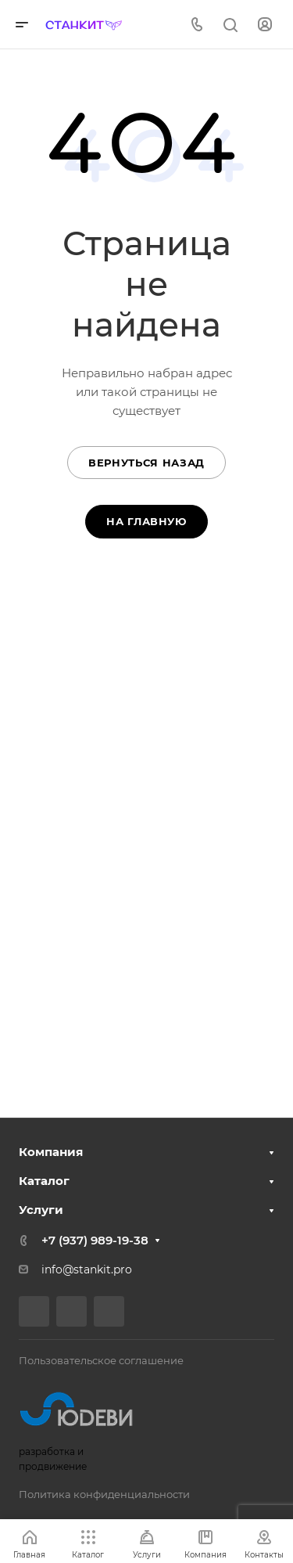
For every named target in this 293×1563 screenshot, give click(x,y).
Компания (51, 1151)
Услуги (41, 1209)
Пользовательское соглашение (101, 1360)
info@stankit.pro (86, 1269)
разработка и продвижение (83, 1426)
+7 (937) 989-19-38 (94, 1240)
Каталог (44, 1180)
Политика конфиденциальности (104, 1494)
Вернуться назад (146, 462)
